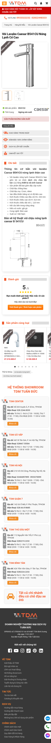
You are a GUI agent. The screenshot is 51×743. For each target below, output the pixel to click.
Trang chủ (8, 25)
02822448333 (39, 17)
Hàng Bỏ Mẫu (20, 25)
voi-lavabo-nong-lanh (22, 372)
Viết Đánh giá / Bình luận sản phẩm (25, 307)
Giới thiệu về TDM (11, 663)
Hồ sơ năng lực (10, 676)
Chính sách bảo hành (13, 730)
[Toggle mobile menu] (4, 3)
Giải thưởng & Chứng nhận (15, 679)
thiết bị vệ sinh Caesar (32, 183)
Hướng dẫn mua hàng (13, 708)
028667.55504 (23, 444)
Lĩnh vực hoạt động (12, 670)
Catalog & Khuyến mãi (13, 698)
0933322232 (23, 17)
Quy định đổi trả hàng (13, 733)
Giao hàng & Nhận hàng (14, 737)
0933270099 (35, 477)
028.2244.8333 (23, 410)
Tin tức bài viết (10, 695)
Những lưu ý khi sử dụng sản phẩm (19, 718)
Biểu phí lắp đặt (10, 714)
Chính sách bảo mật (12, 727)
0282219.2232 (23, 541)
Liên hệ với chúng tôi (12, 686)
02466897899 (23, 477)
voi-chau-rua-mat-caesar (12, 376)
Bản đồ (12, 424)
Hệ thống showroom (12, 673)
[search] (35, 3)
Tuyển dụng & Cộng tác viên (15, 683)
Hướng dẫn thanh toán (14, 711)
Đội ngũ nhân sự (11, 666)
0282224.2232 (23, 572)
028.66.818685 (23, 508)
